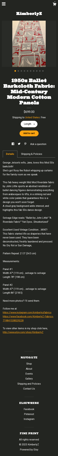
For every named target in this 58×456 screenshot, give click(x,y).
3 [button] (21, 71)
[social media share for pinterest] (25, 144)
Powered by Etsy (29, 449)
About (29, 368)
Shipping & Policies (31, 154)
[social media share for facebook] (13, 144)
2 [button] (18, 71)
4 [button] (24, 71)
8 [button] (37, 71)
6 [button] (30, 71)
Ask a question (38, 144)
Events (29, 373)
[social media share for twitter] (19, 144)
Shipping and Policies (29, 383)
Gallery (29, 378)
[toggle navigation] (4, 3)
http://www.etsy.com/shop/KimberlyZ (23, 332)
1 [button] (15, 71)
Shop (29, 363)
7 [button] (33, 71)
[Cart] (54, 4)
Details (10, 154)
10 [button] (43, 71)
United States (32, 117)
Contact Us (29, 388)
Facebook (29, 409)
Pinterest (29, 414)
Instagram (29, 419)
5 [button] (27, 71)
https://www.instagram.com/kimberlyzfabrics (27, 312)
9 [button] (40, 71)
